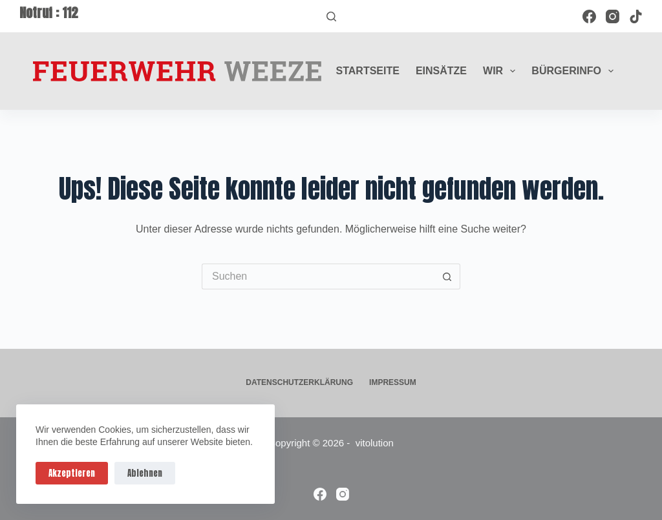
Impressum (392, 382)
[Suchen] (331, 16)
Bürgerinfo (575, 71)
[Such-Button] (447, 276)
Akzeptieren (71, 473)
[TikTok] (636, 16)
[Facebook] (589, 16)
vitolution (375, 442)
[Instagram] (612, 16)
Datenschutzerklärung (299, 382)
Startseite (368, 70)
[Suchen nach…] (318, 276)
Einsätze (441, 70)
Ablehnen (144, 473)
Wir (501, 71)
